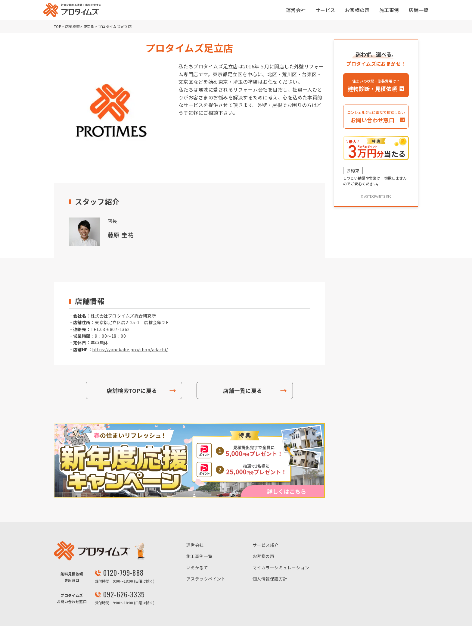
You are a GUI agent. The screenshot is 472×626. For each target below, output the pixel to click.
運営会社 (296, 10)
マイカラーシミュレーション (281, 568)
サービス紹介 (266, 545)
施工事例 (389, 10)
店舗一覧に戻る (242, 390)
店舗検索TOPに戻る (132, 390)
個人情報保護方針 (270, 579)
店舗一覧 (419, 10)
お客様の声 (357, 10)
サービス (325, 10)
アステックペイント (205, 579)
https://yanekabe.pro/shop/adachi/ (130, 349)
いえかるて (197, 568)
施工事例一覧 (199, 556)
